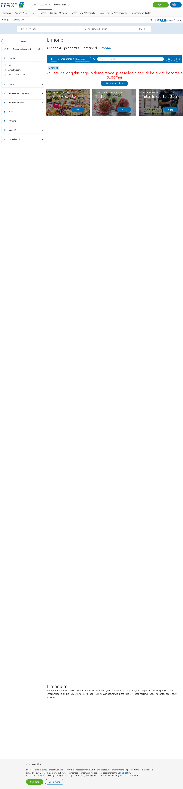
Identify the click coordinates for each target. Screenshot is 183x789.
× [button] (156, 764)
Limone (53, 68)
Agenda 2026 (21, 13)
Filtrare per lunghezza (15, 93)
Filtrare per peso (13, 103)
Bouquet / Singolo (58, 13)
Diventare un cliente (114, 83)
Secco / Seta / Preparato (83, 13)
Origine (9, 121)
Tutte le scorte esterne (17, 74)
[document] (91, 770)
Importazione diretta (141, 13)
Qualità (9, 130)
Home (33, 5)
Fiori (34, 13)
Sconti (8, 84)
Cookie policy (124, 773)
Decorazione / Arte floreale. (113, 13)
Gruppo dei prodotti (18, 49)
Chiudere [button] (34, 782)
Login (160, 4)
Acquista (45, 5)
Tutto (10, 65)
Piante (43, 13)
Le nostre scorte (15, 70)
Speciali (7, 13)
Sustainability (11, 139)
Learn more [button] (54, 782)
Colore (8, 112)
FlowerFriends (62, 5)
